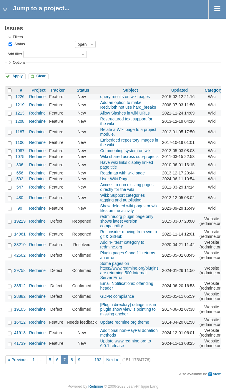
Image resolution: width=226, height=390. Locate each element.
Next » (112, 359)
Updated (179, 90)
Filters (18, 37)
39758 (20, 270)
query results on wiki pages (125, 96)
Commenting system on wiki (125, 150)
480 (19, 197)
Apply (17, 76)
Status (19, 44)
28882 (20, 296)
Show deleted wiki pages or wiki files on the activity (129, 208)
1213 (19, 113)
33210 (20, 244)
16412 (20, 322)
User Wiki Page (114, 178)
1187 (19, 132)
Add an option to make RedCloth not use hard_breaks (128, 105)
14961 (20, 234)
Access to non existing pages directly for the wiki (126, 187)
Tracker (57, 90)
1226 (19, 96)
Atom (217, 374)
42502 (20, 255)
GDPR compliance (117, 296)
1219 (19, 104)
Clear (41, 76)
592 (19, 178)
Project (38, 90)
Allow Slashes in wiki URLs (124, 113)
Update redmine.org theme (124, 322)
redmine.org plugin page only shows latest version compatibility (126, 221)
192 (97, 359)
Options (19, 62)
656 (19, 173)
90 (20, 208)
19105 (20, 309)
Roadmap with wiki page (122, 173)
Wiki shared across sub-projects (129, 156)
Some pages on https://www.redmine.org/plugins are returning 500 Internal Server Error (129, 270)
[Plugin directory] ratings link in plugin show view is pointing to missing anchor (128, 309)
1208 (19, 121)
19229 (20, 221)
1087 (19, 150)
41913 (20, 332)
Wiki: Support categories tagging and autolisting (122, 197)
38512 (20, 285)
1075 (19, 156)
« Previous (17, 359)
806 (19, 164)
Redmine (37, 96)
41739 (20, 343)
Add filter (14, 54)
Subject (130, 90)
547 (19, 187)
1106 (19, 142)
